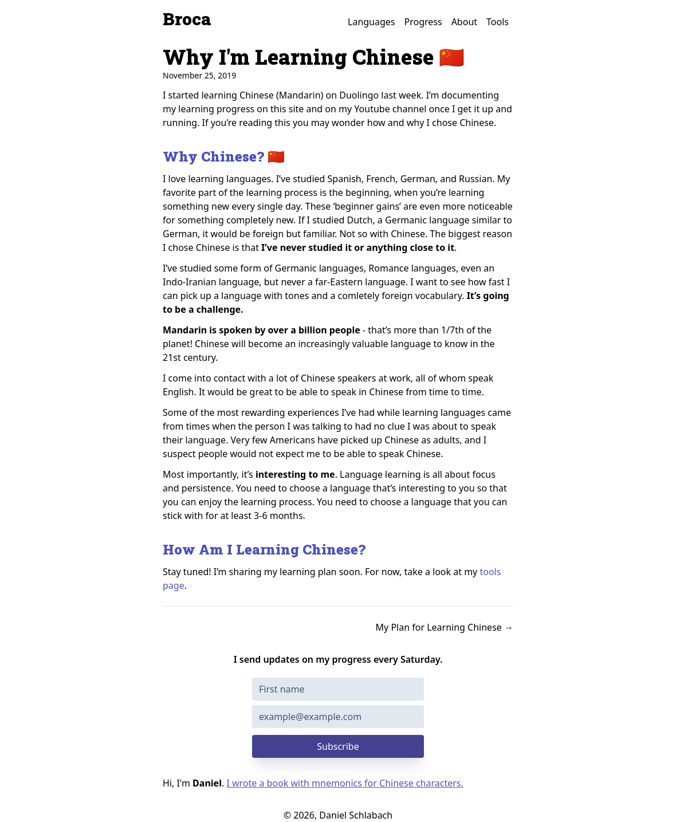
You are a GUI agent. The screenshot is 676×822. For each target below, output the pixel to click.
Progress (423, 21)
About (464, 21)
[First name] (338, 689)
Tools (497, 21)
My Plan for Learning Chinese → (444, 627)
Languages (371, 21)
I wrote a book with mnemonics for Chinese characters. (344, 783)
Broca (187, 18)
